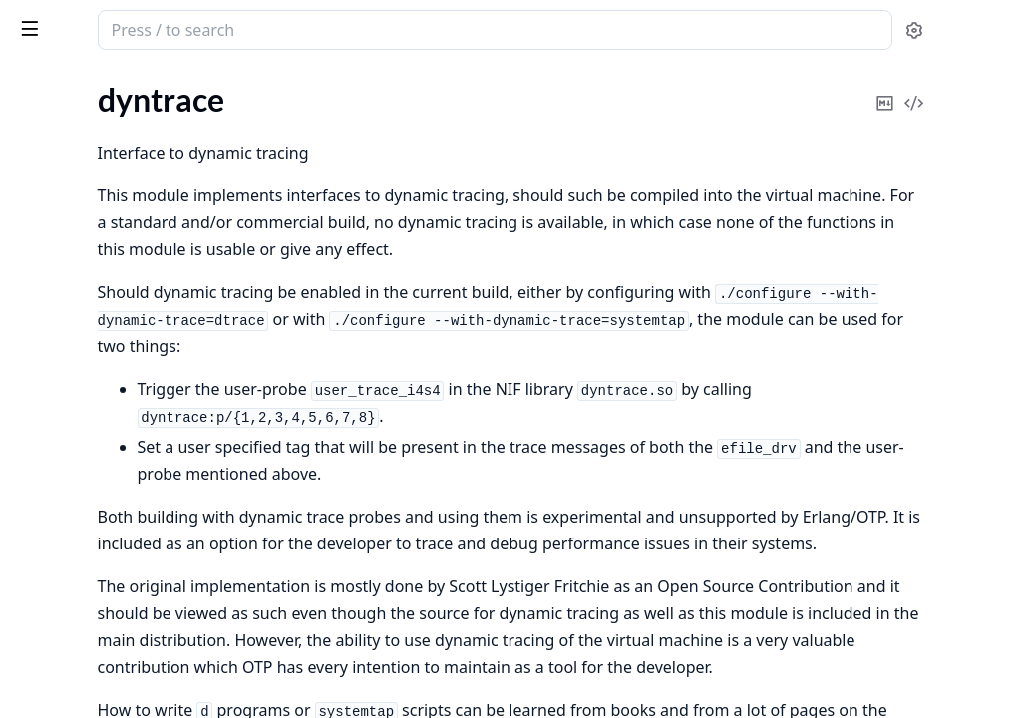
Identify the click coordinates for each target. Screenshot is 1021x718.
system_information (82, 351)
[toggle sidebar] (273, 28)
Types (55, 210)
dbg (27, 125)
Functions (69, 234)
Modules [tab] (120, 81)
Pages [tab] (36, 81)
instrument (52, 270)
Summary (67, 187)
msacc (35, 297)
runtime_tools (131, 20)
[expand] (279, 129)
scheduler (47, 324)
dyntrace (44, 152)
